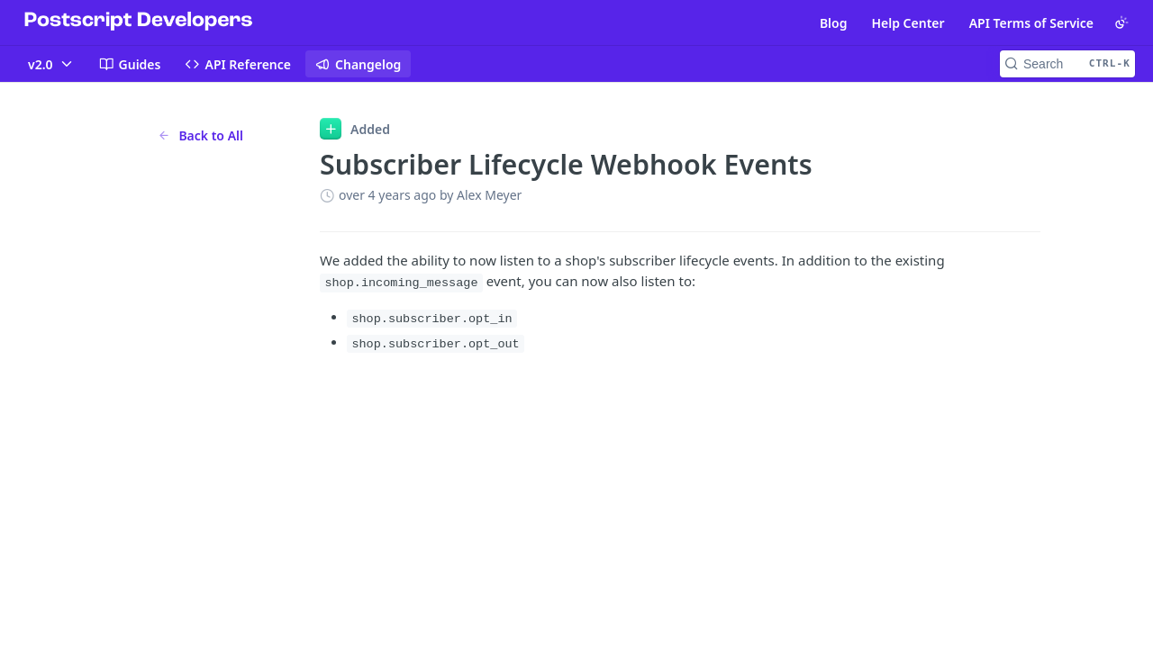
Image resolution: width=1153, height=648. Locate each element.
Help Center (907, 23)
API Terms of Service (1031, 23)
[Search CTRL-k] (1067, 63)
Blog (834, 23)
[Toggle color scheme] (1121, 22)
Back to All (200, 135)
